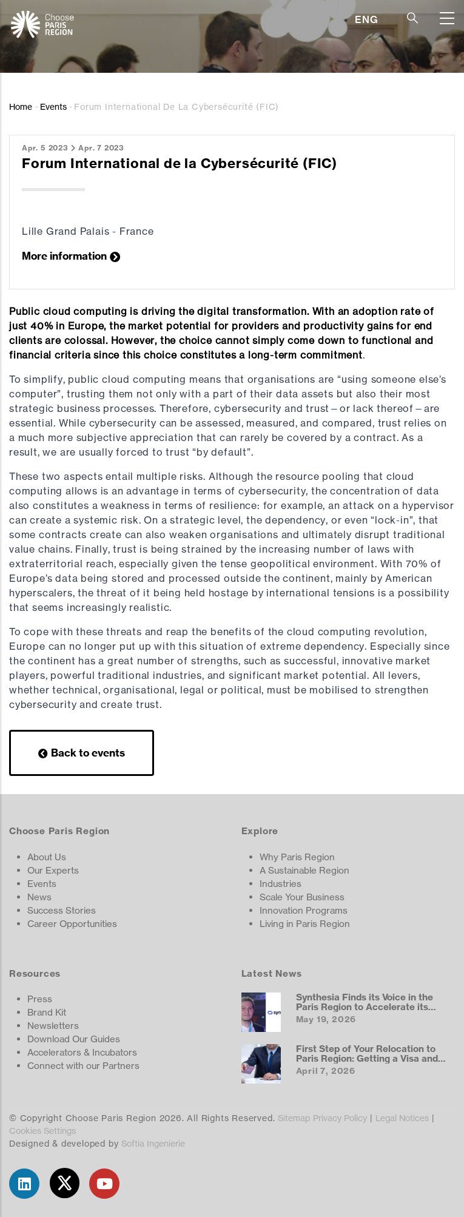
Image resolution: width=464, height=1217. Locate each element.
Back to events (88, 752)
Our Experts (53, 870)
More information (64, 255)
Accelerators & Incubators (82, 1052)
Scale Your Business (302, 897)
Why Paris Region (297, 857)
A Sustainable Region (304, 870)
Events (53, 106)
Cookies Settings (42, 1130)
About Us (46, 857)
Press (39, 999)
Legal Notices (402, 1118)
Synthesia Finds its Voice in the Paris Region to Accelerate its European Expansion (364, 1006)
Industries (280, 883)
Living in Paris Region (305, 923)
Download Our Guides (73, 1039)
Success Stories (61, 910)
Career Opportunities (72, 923)
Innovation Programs (304, 910)
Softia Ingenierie (153, 1143)
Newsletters (53, 1025)
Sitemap (294, 1118)
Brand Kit (46, 1012)
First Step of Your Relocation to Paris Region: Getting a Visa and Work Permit (367, 1058)
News (39, 897)
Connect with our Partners (83, 1065)
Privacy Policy (340, 1118)
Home (20, 106)
